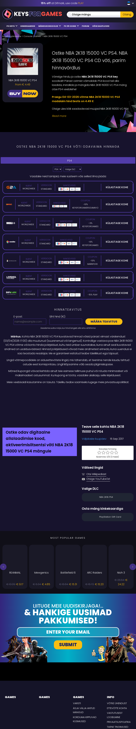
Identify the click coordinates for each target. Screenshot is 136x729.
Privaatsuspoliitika (119, 696)
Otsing (127, 14)
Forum (85, 26)
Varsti (77, 677)
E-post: (18, 316)
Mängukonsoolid (49, 26)
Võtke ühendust (117, 677)
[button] (3, 541)
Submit (68, 619)
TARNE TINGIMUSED (117, 700)
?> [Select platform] (57, 169)
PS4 (68, 160)
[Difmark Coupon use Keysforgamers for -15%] (68, 391)
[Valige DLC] (73, 169)
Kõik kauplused (100, 26)
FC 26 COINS (71, 26)
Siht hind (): (57, 316)
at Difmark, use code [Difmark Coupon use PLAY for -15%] (62, 3)
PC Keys (12, 26)
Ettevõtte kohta (117, 682)
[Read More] (90, 116)
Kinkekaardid (27, 26)
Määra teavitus (104, 321)
